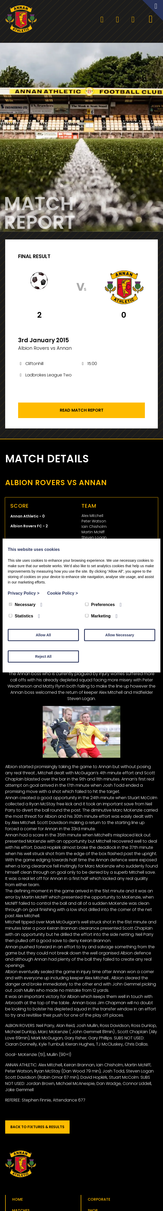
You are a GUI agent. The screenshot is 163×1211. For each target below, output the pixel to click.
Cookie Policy (62, 593)
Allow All (43, 635)
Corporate (99, 1200)
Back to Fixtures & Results (37, 1128)
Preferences (100, 604)
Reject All (43, 656)
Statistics (21, 616)
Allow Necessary (119, 635)
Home (17, 1200)
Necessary (22, 604)
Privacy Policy (23, 593)
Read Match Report (81, 412)
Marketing (98, 616)
